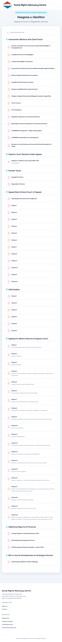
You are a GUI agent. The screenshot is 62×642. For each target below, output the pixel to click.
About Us (4, 606)
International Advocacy (9, 627)
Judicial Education (7, 624)
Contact (4, 609)
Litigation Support (7, 621)
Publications (5, 618)
